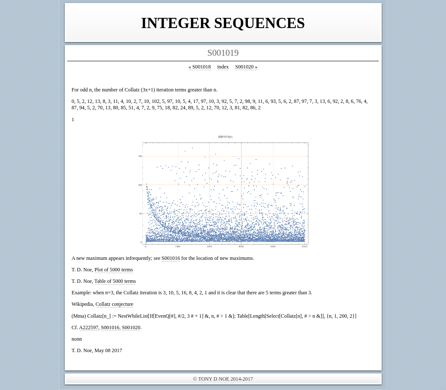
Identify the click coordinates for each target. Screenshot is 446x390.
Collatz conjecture (114, 304)
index (223, 67)
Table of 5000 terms (115, 281)
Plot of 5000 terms (114, 270)
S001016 (170, 258)
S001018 (199, 67)
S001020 (246, 67)
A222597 (88, 327)
